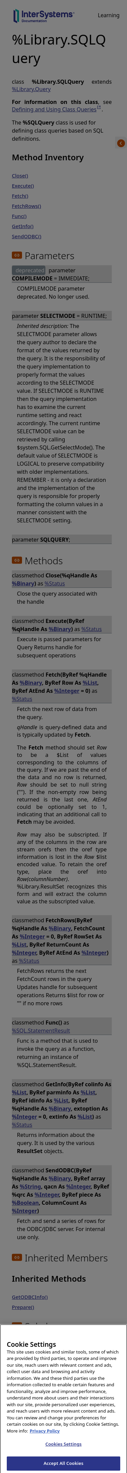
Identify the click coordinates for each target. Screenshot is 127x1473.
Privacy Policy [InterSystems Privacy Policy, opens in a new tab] (45, 1434)
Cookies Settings (63, 1447)
